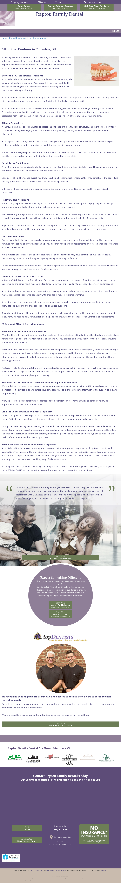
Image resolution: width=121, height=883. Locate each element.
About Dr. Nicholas (60, 605)
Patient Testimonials (60, 557)
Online (27, 828)
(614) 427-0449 (60, 829)
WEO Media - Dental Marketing (56, 870)
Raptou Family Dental (36, 870)
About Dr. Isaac (60, 614)
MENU (115, 31)
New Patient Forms (27, 840)
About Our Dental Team (60, 724)
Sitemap (104, 870)
